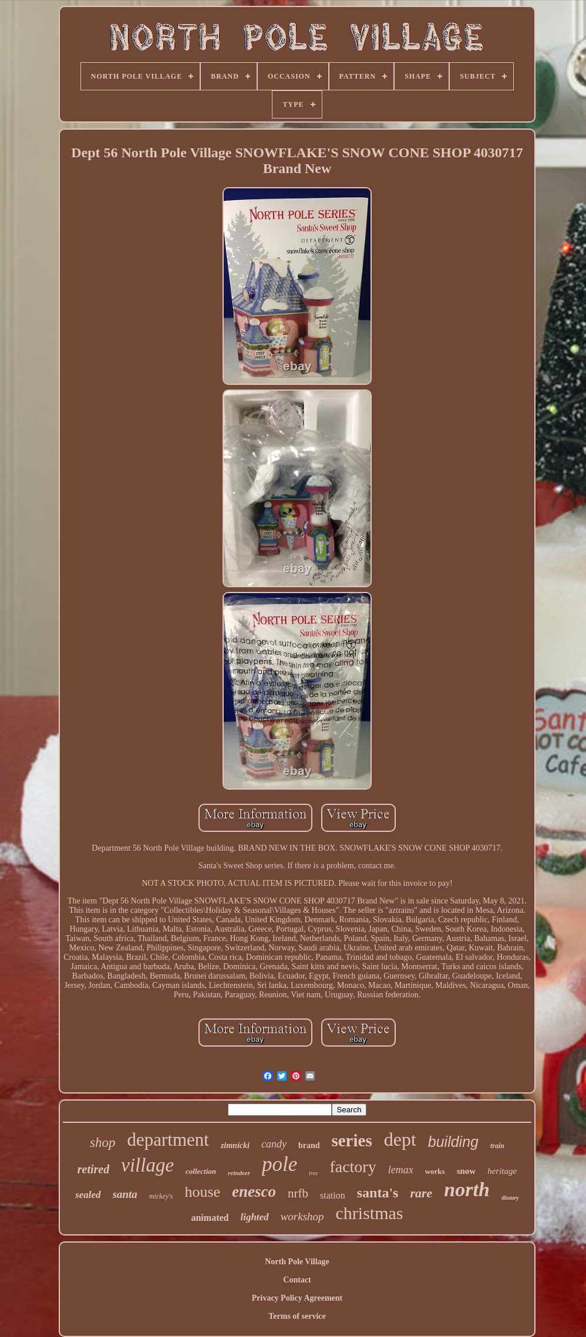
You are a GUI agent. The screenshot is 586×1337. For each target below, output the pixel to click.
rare (421, 1193)
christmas (369, 1213)
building (453, 1141)
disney (510, 1197)
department (167, 1139)
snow (466, 1171)
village (147, 1165)
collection (201, 1171)
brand (309, 1145)
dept (400, 1139)
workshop (302, 1216)
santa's (378, 1192)
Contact (297, 1279)
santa (125, 1194)
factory (352, 1166)
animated (209, 1218)
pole (279, 1164)
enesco (254, 1191)
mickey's (161, 1196)
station (332, 1195)
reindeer (239, 1172)
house (202, 1191)
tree (313, 1173)
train (497, 1146)
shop (102, 1142)
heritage (502, 1171)
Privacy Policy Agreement (297, 1298)
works (435, 1171)
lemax (400, 1170)
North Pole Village (297, 1261)
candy (274, 1144)
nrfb (298, 1193)
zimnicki (235, 1145)
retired (93, 1169)
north (467, 1189)
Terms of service (296, 1316)
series (351, 1140)
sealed (87, 1194)
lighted (254, 1217)
